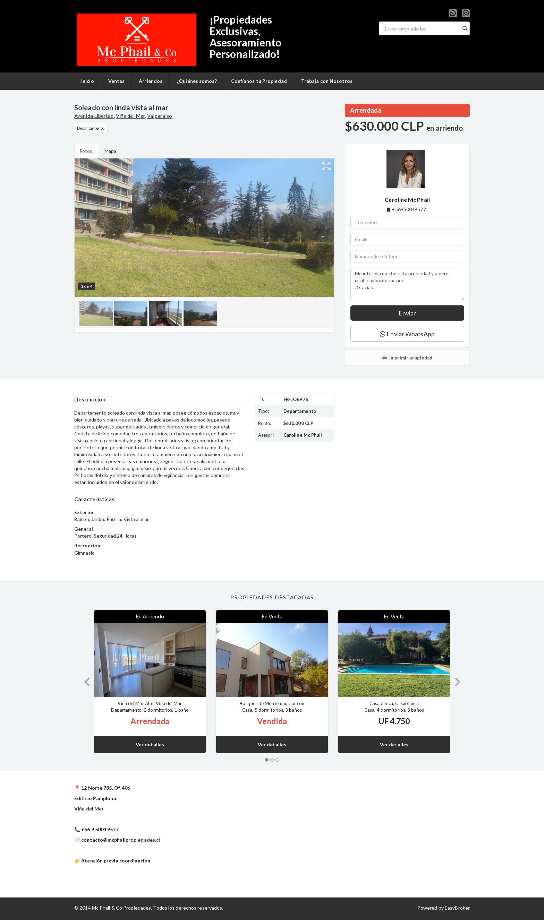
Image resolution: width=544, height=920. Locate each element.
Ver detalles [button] (150, 744)
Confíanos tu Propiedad (259, 81)
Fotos (86, 151)
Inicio (87, 81)
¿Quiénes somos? (197, 81)
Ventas (116, 81)
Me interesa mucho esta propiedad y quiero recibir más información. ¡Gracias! (407, 284)
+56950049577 (409, 209)
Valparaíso (159, 116)
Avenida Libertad (94, 116)
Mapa (110, 151)
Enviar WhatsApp (407, 334)
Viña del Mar (130, 116)
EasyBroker (457, 908)
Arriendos (150, 81)
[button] (84, 681)
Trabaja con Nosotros (326, 81)
